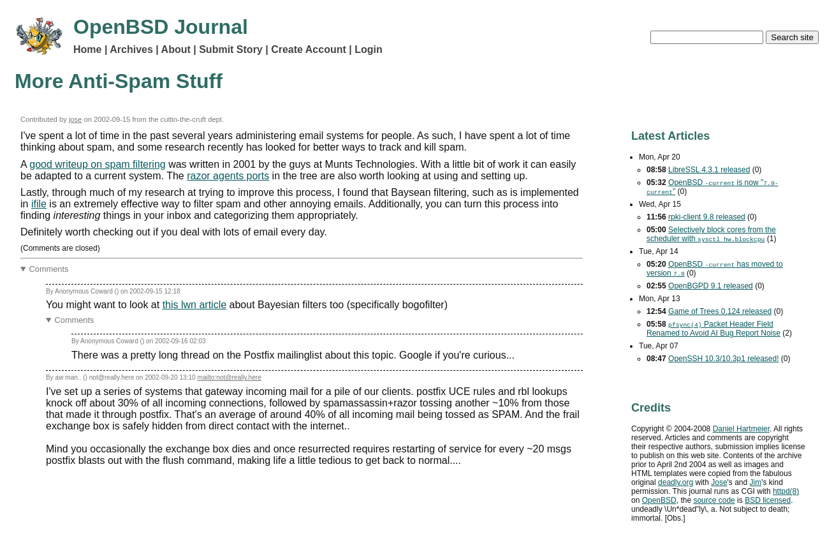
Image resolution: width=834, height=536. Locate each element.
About (176, 49)
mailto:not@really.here (229, 377)
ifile (39, 203)
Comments (49, 269)
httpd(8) (786, 491)
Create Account (308, 49)
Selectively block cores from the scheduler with (711, 234)
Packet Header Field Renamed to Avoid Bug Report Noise (713, 329)
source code (714, 500)
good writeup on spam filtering (97, 164)
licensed (768, 500)
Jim (756, 482)
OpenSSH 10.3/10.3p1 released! (723, 358)
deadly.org (675, 482)
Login (369, 49)
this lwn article (194, 304)
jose (75, 119)
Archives (131, 49)
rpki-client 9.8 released (706, 216)
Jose (719, 482)
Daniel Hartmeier (741, 428)
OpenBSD (659, 500)
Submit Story (231, 49)
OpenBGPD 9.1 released (710, 285)
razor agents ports (228, 175)
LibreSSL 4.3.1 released (709, 169)
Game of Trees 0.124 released (720, 311)
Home (87, 49)
